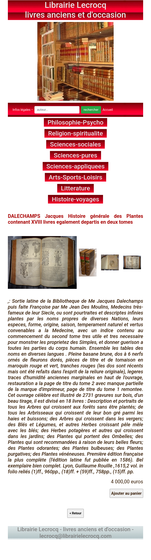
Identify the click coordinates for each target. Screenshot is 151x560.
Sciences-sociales (75, 144)
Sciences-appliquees (75, 166)
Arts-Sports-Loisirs (75, 177)
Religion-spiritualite (75, 133)
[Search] (56, 110)
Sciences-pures (75, 155)
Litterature (75, 188)
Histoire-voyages (75, 199)
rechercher (91, 110)
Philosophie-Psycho (75, 122)
